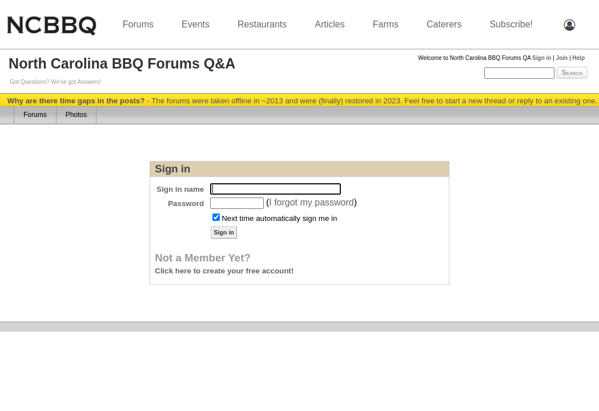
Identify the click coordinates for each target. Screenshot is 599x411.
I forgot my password (311, 202)
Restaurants (262, 24)
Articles (329, 24)
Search (572, 72)
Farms (386, 24)
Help (578, 58)
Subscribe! (511, 24)
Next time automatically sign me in (279, 218)
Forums (138, 24)
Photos (76, 115)
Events (196, 24)
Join (562, 58)
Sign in (541, 58)
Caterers (444, 24)
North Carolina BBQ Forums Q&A (122, 63)
